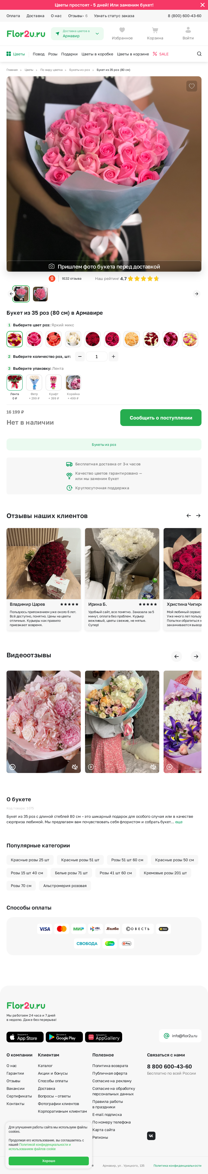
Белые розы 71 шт (71, 872)
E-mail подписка (107, 1114)
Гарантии (15, 1073)
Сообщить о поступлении (161, 418)
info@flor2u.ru (180, 1036)
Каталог (45, 1065)
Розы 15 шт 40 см (27, 872)
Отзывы (77, 15)
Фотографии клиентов (58, 1103)
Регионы (100, 1137)
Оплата (13, 15)
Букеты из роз (104, 444)
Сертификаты (19, 1096)
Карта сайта (103, 1129)
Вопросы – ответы (54, 1096)
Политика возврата (110, 1065)
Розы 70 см (21, 885)
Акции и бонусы (53, 1073)
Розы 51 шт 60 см (127, 859)
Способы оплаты (53, 1080)
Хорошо (48, 1161)
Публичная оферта (109, 1073)
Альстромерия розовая (65, 885)
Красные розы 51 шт (80, 859)
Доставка (35, 15)
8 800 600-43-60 (169, 1066)
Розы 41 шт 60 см (116, 872)
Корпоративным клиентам (62, 1111)
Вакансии (15, 1088)
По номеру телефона (111, 1122)
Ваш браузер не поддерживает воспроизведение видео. (43, 722)
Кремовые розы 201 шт (165, 872)
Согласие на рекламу (112, 1080)
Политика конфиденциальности (178, 1165)
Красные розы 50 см (174, 859)
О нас (56, 15)
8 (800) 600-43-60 (185, 15)
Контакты (15, 1103)
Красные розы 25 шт (30, 859)
